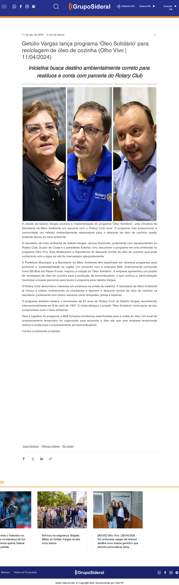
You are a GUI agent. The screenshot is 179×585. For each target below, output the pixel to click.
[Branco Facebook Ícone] (20, 6)
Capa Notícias (31, 446)
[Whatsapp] (14, 6)
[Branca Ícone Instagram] (27, 6)
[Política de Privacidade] (34, 572)
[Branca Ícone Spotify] (33, 6)
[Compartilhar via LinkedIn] (41, 458)
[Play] (154, 6)
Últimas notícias (51, 446)
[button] (4, 6)
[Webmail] (5, 572)
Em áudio (68, 446)
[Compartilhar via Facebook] (23, 458)
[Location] (56, 6)
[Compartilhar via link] (50, 458)
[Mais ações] (155, 34)
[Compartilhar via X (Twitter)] (32, 458)
